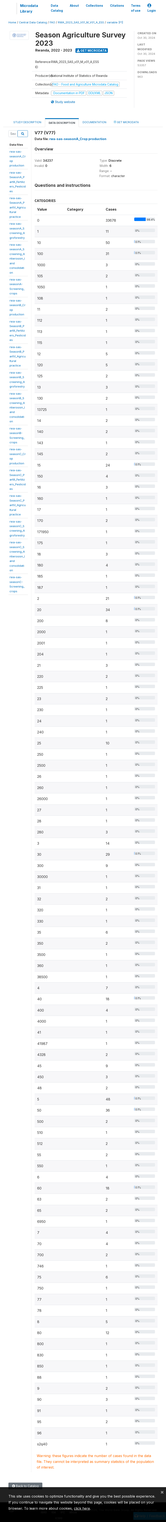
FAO (52, 22)
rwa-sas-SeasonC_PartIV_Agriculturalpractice (18, 505)
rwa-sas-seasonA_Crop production (77, 139)
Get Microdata (92, 50)
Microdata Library (29, 8)
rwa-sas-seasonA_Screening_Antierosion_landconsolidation (17, 258)
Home (12, 22)
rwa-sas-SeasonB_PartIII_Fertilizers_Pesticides (18, 331)
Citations (117, 5)
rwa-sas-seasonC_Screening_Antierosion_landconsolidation (17, 556)
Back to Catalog (25, 1486)
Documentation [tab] (94, 122)
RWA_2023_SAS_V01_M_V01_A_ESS (81, 22)
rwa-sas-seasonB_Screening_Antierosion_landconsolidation (17, 407)
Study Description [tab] (27, 122)
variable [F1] (115, 22)
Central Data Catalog (33, 22)
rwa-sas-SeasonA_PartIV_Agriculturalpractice (18, 207)
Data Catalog (57, 8)
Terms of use (135, 8)
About (74, 5)
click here (82, 1508)
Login (151, 8)
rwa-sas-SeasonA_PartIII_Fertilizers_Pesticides (18, 182)
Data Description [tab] (62, 122)
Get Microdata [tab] (126, 122)
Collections (94, 5)
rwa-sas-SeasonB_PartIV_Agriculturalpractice (18, 356)
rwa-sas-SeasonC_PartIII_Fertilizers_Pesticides (18, 479)
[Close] (162, 1492)
